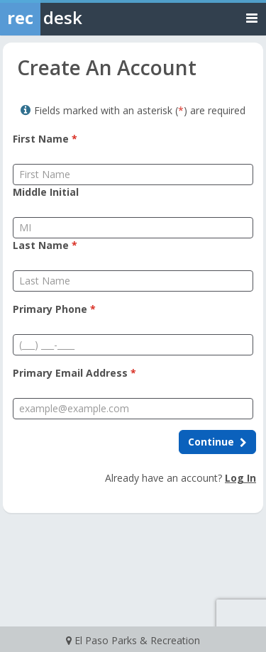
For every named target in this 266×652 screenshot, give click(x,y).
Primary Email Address (74, 373)
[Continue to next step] (217, 442)
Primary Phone (54, 309)
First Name (45, 138)
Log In (240, 478)
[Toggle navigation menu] (251, 17)
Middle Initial (46, 192)
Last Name (45, 245)
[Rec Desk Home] (78, 17)
